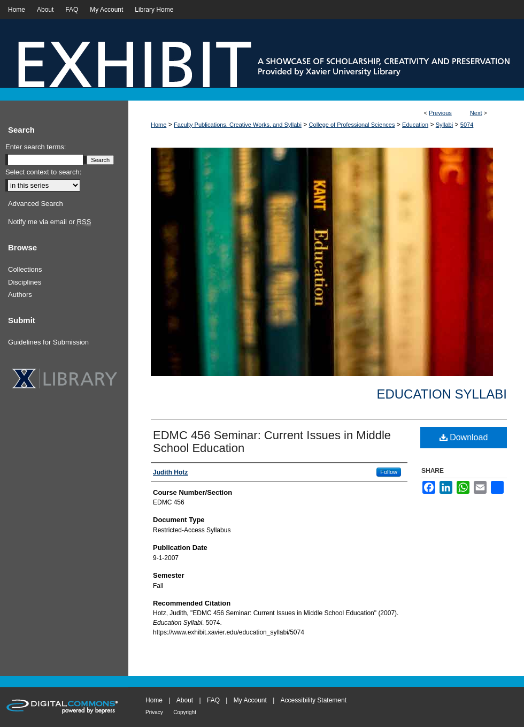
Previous (440, 113)
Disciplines (24, 282)
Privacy (154, 712)
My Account (250, 700)
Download (464, 437)
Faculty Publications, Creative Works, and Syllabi (238, 124)
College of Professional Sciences (352, 124)
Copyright (184, 712)
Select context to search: (43, 172)
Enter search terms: (35, 147)
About (184, 700)
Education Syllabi (441, 394)
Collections (25, 269)
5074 (466, 124)
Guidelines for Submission (48, 342)
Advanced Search (35, 204)
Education (415, 124)
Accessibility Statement (313, 700)
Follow (388, 472)
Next (476, 113)
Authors (20, 294)
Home (158, 124)
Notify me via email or (49, 222)
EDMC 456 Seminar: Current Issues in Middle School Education (272, 441)
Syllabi (444, 124)
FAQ (213, 700)
